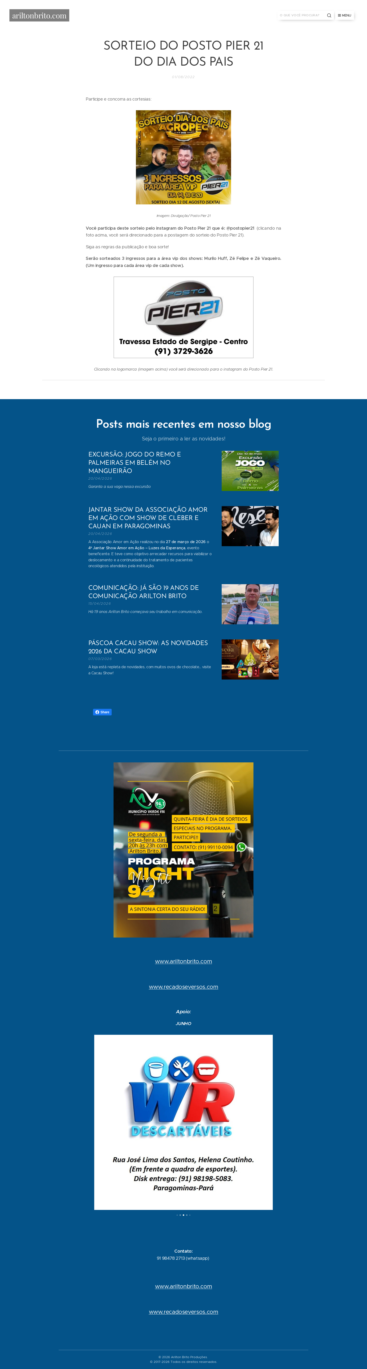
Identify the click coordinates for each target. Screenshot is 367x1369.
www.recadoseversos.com (183, 986)
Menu (344, 15)
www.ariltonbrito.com (183, 961)
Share (102, 712)
